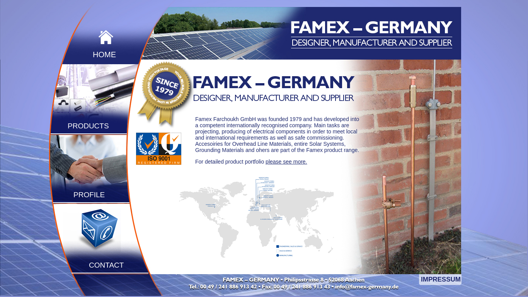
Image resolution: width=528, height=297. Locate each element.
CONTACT (106, 265)
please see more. (286, 162)
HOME (104, 54)
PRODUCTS (88, 126)
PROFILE (89, 195)
